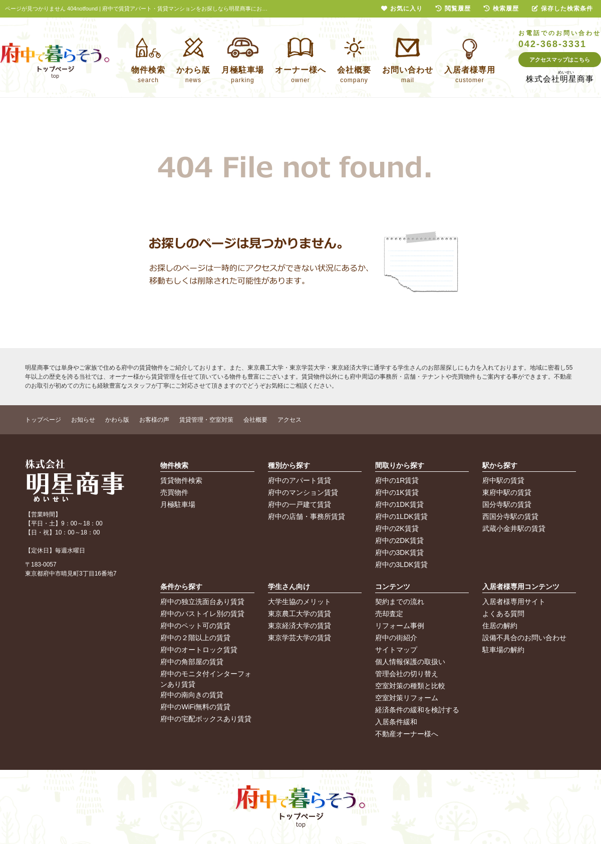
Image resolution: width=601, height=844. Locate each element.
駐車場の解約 (503, 650)
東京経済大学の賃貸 (299, 626)
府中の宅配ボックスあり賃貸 (205, 719)
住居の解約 (499, 626)
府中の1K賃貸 (397, 492)
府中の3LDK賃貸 (401, 564)
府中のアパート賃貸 (299, 480)
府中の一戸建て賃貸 (299, 504)
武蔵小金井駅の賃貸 (513, 528)
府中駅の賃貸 (503, 480)
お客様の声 (154, 419)
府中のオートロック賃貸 (198, 650)
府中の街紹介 (396, 638)
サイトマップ (396, 650)
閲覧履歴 (453, 8)
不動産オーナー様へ (406, 734)
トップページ (43, 419)
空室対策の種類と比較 (410, 686)
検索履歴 (501, 8)
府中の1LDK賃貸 (401, 516)
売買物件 (174, 492)
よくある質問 (503, 614)
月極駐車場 (177, 504)
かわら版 (117, 419)
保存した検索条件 (562, 8)
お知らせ (83, 419)
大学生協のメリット (299, 602)
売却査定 (389, 614)
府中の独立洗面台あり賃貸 (202, 602)
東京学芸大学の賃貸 (299, 638)
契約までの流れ (399, 602)
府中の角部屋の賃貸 (191, 662)
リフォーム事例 (399, 626)
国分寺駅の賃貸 (506, 504)
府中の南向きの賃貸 (191, 695)
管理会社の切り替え (406, 674)
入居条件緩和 (396, 722)
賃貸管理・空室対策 (206, 419)
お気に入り (402, 8)
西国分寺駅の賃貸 (510, 516)
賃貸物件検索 (181, 480)
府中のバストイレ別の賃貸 (202, 614)
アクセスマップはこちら (559, 60)
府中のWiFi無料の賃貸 (195, 707)
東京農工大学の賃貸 (299, 614)
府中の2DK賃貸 (399, 540)
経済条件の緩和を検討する (417, 710)
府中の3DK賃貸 (399, 552)
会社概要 (255, 419)
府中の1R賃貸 (397, 480)
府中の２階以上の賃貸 (195, 638)
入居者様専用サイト (513, 602)
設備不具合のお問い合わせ (524, 638)
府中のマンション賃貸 (303, 492)
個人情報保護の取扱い (410, 662)
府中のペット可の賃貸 (195, 626)
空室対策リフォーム (406, 698)
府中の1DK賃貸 (399, 504)
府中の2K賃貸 (397, 528)
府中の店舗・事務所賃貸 (306, 516)
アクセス (289, 419)
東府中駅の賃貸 (506, 492)
